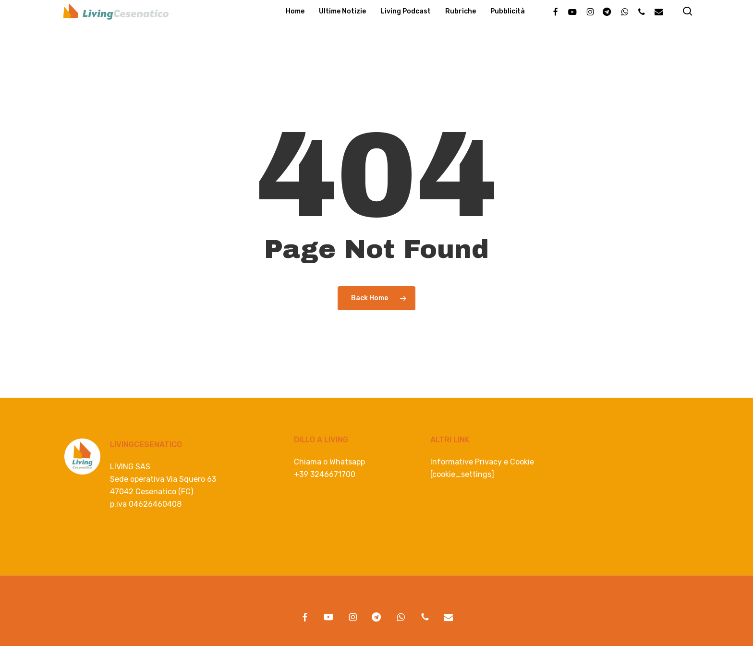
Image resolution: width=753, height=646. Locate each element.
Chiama (307, 461)
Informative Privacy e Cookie (482, 461)
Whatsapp (347, 461)
